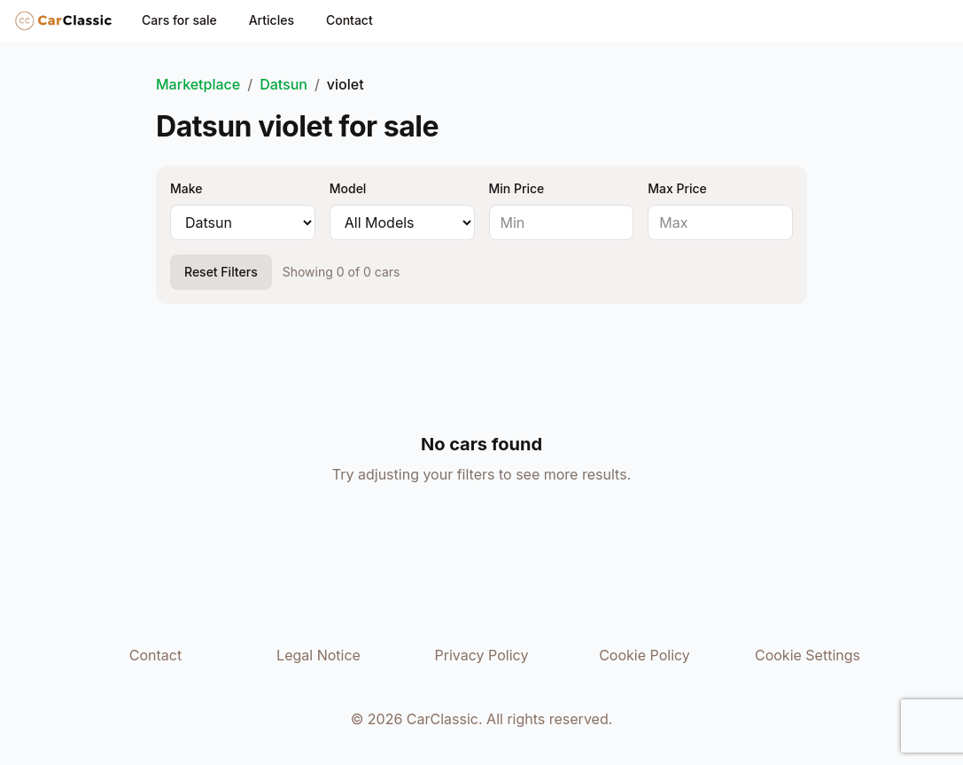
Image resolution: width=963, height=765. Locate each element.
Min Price (517, 188)
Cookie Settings (807, 655)
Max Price (677, 188)
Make (186, 188)
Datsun (283, 84)
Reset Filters (221, 271)
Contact (349, 19)
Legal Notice (318, 655)
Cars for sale (179, 19)
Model (348, 188)
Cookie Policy (644, 655)
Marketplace (198, 84)
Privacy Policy (482, 655)
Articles (271, 19)
